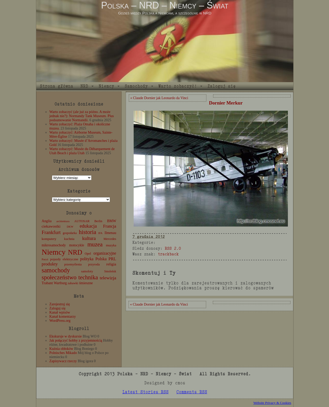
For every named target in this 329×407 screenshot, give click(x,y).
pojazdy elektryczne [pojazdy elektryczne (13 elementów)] (64, 259)
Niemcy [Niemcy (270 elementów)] (54, 252)
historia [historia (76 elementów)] (87, 232)
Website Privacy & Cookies (272, 403)
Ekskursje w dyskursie (65, 336)
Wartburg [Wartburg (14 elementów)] (60, 283)
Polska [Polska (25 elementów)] (101, 258)
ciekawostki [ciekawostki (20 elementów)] (51, 226)
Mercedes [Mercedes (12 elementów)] (110, 239)
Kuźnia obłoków (61, 349)
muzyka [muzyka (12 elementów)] (111, 245)
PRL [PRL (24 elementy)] (112, 258)
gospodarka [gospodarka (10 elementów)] (70, 233)
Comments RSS (191, 391)
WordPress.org (59, 321)
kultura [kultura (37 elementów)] (89, 238)
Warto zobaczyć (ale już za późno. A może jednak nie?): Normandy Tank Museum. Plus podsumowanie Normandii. (81, 116)
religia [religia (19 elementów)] (111, 264)
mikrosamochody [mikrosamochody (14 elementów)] (54, 245)
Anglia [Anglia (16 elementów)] (47, 221)
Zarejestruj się (59, 304)
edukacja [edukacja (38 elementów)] (88, 226)
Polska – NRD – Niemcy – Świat (164, 5)
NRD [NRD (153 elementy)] (75, 252)
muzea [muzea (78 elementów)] (95, 244)
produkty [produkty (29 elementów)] (50, 264)
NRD (84, 86)
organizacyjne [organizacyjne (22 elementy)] (105, 253)
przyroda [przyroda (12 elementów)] (94, 264)
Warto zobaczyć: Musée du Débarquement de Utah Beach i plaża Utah (82, 151)
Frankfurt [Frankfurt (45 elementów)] (51, 232)
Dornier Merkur (226, 103)
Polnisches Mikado (63, 353)
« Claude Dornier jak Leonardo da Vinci (159, 98)
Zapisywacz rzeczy (63, 361)
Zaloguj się (221, 86)
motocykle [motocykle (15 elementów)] (76, 245)
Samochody (136, 86)
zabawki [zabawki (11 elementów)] (73, 283)
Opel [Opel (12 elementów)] (88, 253)
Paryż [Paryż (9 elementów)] (45, 259)
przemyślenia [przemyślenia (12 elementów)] (73, 264)
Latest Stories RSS (145, 391)
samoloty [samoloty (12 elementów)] (87, 271)
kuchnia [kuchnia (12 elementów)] (69, 239)
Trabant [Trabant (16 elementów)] (47, 283)
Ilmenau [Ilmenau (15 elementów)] (110, 233)
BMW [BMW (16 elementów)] (111, 221)
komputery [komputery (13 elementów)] (49, 239)
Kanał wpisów (59, 312)
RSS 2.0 (173, 248)
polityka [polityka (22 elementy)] (87, 259)
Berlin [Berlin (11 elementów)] (98, 221)
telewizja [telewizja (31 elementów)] (108, 277)
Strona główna (56, 86)
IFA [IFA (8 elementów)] (100, 233)
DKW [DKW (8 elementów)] (70, 226)
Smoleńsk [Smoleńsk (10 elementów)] (110, 271)
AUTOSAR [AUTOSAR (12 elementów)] (82, 221)
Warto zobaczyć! (177, 86)
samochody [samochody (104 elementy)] (56, 270)
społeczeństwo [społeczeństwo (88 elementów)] (59, 277)
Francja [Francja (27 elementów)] (109, 226)
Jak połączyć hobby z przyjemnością (75, 340)
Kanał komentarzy (62, 316)
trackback (168, 254)
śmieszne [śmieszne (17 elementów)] (86, 283)
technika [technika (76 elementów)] (88, 277)
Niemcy (106, 86)
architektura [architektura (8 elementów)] (62, 221)
